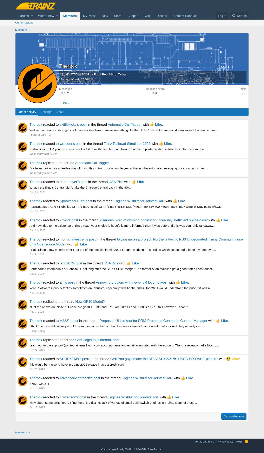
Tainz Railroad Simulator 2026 (127, 144)
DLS (105, 16)
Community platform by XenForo (132, 449)
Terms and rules (204, 441)
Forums (23, 16)
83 (243, 93)
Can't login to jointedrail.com (97, 340)
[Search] (239, 16)
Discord (162, 16)
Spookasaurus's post (76, 201)
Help (239, 441)
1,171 (65, 93)
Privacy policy (225, 441)
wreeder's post (71, 144)
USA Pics (116, 182)
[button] (32, 16)
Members (70, 16)
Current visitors (24, 22)
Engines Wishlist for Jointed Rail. (139, 201)
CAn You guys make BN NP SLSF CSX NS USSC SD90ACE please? (164, 359)
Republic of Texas (114, 74)
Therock (35, 125)
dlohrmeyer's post (73, 182)
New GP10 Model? (90, 302)
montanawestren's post (77, 239)
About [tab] (60, 112)
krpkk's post (69, 220)
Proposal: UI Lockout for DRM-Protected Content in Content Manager (153, 321)
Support (133, 16)
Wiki (147, 16)
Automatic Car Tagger (124, 125)
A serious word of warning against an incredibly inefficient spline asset (153, 220)
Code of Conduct (185, 16)
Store (117, 16)
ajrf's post (67, 282)
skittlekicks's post (73, 125)
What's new (46, 16)
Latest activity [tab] (27, 112)
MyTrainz (89, 16)
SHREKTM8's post (74, 359)
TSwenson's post (73, 397)
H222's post (69, 321)
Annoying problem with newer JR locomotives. (132, 282)
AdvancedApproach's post (80, 378)
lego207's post (71, 263)
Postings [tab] (46, 112)
